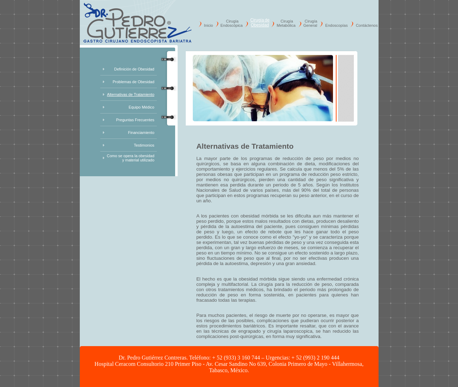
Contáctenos (367, 25)
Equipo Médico (141, 107)
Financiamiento (141, 132)
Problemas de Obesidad (133, 82)
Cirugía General (310, 23)
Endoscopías (336, 25)
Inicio (208, 25)
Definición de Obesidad (134, 69)
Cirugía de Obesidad (259, 22)
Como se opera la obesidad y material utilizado (130, 158)
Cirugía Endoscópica (231, 23)
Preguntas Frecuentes (135, 120)
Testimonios (144, 145)
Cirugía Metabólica (286, 23)
